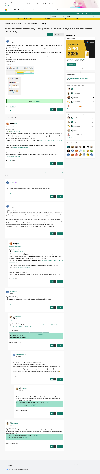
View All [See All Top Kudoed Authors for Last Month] (69, 137)
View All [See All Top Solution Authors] (69, 109)
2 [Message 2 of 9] (10, 443)
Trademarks (92, 464)
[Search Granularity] (56, 16)
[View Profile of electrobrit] (12, 182)
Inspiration (34, 9)
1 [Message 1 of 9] (10, 110)
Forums (27, 9)
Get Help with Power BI (31, 23)
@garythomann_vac (15, 131)
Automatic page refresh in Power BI (20, 147)
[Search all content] (78, 16)
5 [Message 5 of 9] (16, 376)
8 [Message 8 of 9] (10, 160)
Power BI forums (10, 23)
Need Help (12, 106)
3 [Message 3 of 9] (10, 304)
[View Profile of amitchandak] (18, 316)
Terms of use (85, 464)
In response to (12, 126)
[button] (50, 34)
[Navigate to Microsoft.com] (8, 10)
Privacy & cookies (77, 464)
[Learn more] (71, 64)
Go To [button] (92, 13)
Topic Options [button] (58, 35)
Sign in (83, 13)
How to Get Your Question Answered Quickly (77, 78)
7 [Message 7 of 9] (10, 230)
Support (62, 9)
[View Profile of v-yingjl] (15, 123)
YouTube (41, 334)
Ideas (39, 9)
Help (87, 13)
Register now (80, 18)
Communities (45, 9)
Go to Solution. (36, 101)
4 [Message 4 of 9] (13, 342)
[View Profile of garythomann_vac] (13, 40)
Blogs (52, 9)
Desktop (43, 23)
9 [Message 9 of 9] (10, 193)
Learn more (7, 5)
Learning (57, 9)
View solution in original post (13, 156)
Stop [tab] (82, 68)
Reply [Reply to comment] (59, 163)
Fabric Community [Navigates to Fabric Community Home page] (19, 10)
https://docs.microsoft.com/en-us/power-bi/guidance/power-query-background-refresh (29, 332)
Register (77, 13)
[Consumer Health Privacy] (23, 469)
